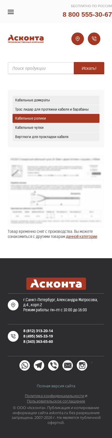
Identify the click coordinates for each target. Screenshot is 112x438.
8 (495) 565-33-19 (38, 336)
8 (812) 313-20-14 (38, 330)
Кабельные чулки (29, 127)
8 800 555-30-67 (87, 14)
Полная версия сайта (56, 386)
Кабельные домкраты (32, 100)
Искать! (89, 68)
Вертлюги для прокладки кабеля (41, 136)
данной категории (81, 236)
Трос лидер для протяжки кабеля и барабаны (52, 109)
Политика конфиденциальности (54, 395)
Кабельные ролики (30, 118)
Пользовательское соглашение (56, 401)
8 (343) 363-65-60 (38, 341)
